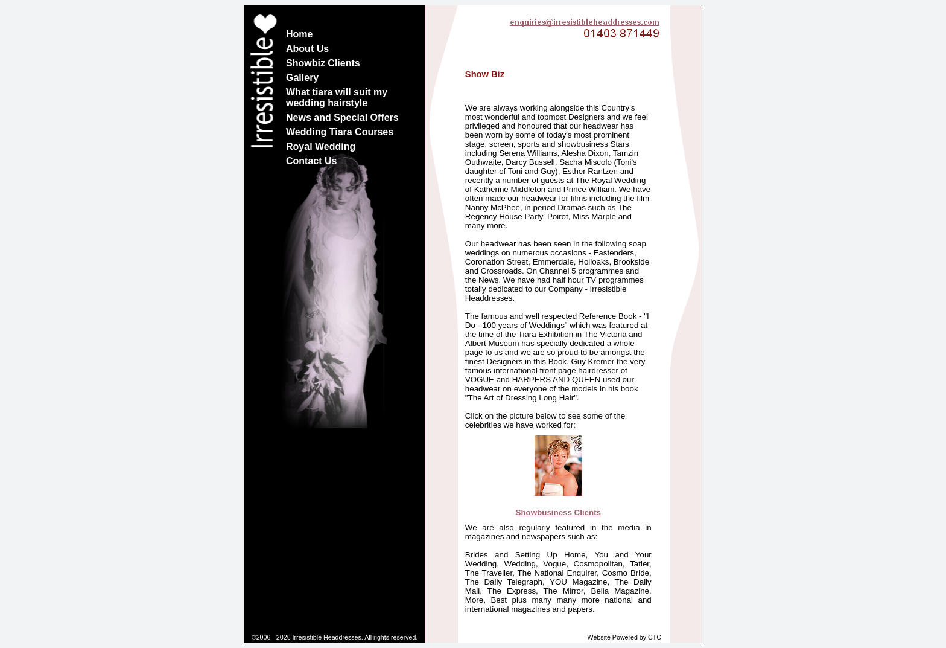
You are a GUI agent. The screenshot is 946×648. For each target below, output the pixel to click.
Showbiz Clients (323, 63)
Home (299, 34)
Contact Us (311, 161)
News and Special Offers (342, 117)
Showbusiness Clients (558, 512)
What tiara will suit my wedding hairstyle (336, 97)
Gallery (302, 77)
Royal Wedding (320, 146)
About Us (307, 48)
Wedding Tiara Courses (339, 132)
